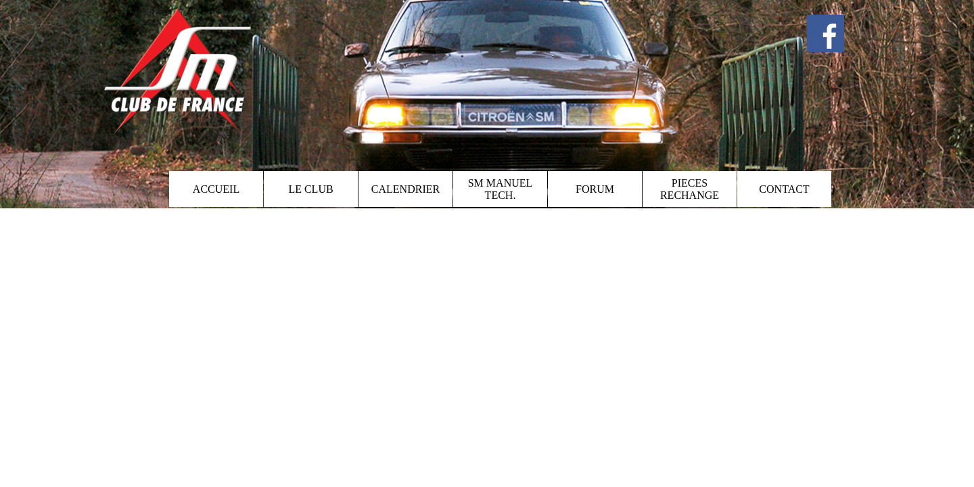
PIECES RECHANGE (689, 189)
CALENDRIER (405, 189)
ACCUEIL (216, 189)
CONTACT (784, 189)
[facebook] (825, 33)
